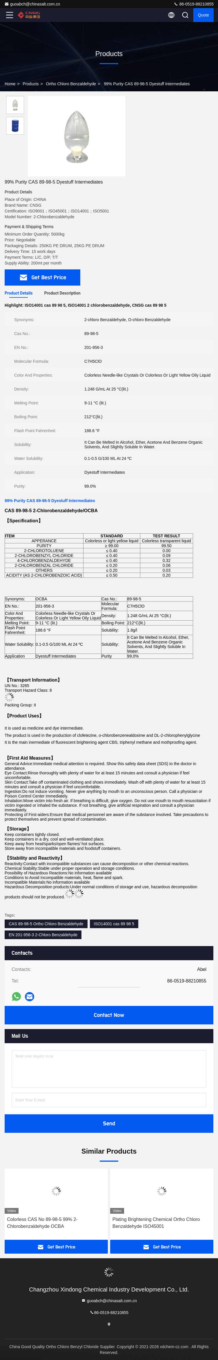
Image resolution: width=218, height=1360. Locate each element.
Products (31, 84)
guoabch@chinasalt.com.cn (32, 4)
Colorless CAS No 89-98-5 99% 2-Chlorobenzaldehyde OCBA (42, 1223)
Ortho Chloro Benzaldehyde (71, 84)
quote (203, 15)
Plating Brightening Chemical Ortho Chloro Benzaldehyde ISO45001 (156, 1223)
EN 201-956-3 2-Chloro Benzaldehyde (43, 934)
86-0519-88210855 (194, 4)
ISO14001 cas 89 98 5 (114, 924)
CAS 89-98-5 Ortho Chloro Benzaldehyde (46, 924)
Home (10, 84)
